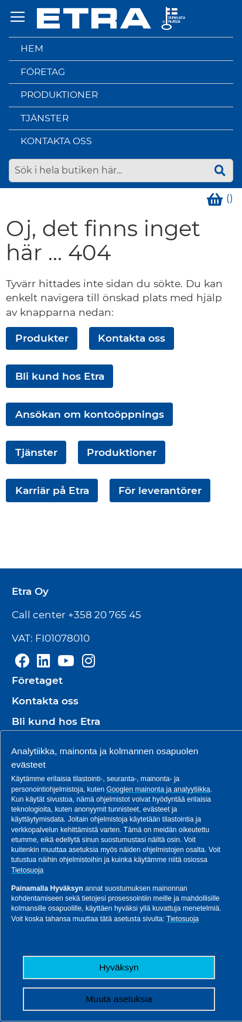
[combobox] (121, 170)
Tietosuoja (27, 870)
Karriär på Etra (52, 490)
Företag (43, 71)
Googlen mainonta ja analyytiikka (158, 789)
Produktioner (59, 94)
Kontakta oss (56, 141)
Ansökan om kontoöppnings (89, 414)
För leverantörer (160, 490)
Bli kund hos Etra (59, 376)
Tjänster (45, 118)
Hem (32, 48)
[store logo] (111, 18)
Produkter (42, 338)
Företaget (37, 680)
